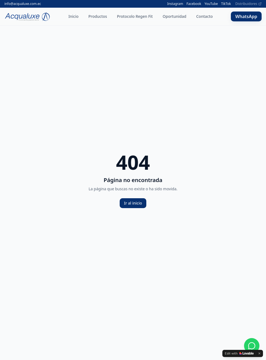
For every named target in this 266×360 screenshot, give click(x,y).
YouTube (211, 4)
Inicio (73, 16)
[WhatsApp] (251, 345)
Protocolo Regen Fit (135, 16)
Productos (97, 16)
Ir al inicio (133, 203)
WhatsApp (246, 16)
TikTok (226, 4)
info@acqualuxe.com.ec (22, 4)
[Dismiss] (259, 353)
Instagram (175, 4)
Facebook (193, 4)
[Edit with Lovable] (239, 353)
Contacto (204, 16)
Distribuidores (248, 4)
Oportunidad (174, 16)
